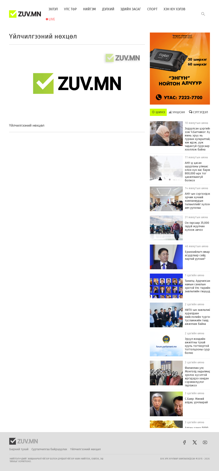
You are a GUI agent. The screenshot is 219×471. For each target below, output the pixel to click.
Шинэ (158, 112)
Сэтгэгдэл (198, 112)
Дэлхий (108, 9)
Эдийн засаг (130, 9)
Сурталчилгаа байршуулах (49, 449)
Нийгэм (89, 9)
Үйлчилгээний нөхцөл (85, 449)
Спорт (152, 9)
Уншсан (177, 112)
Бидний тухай (18, 449)
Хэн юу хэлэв (174, 9)
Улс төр (70, 9)
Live (52, 19)
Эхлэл (53, 9)
